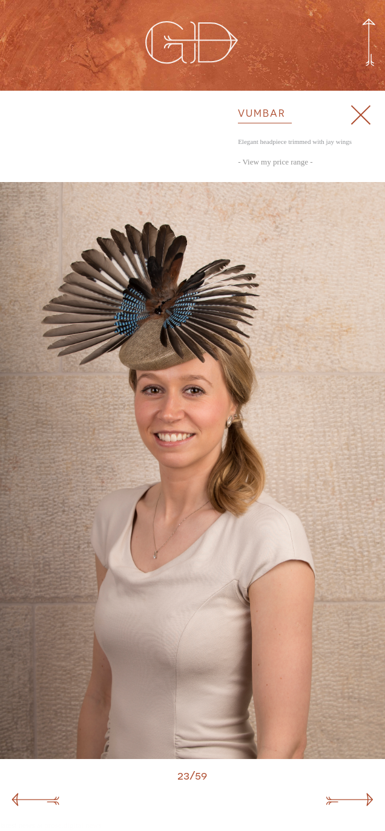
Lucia (374, 791)
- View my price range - (275, 161)
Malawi (11, 791)
